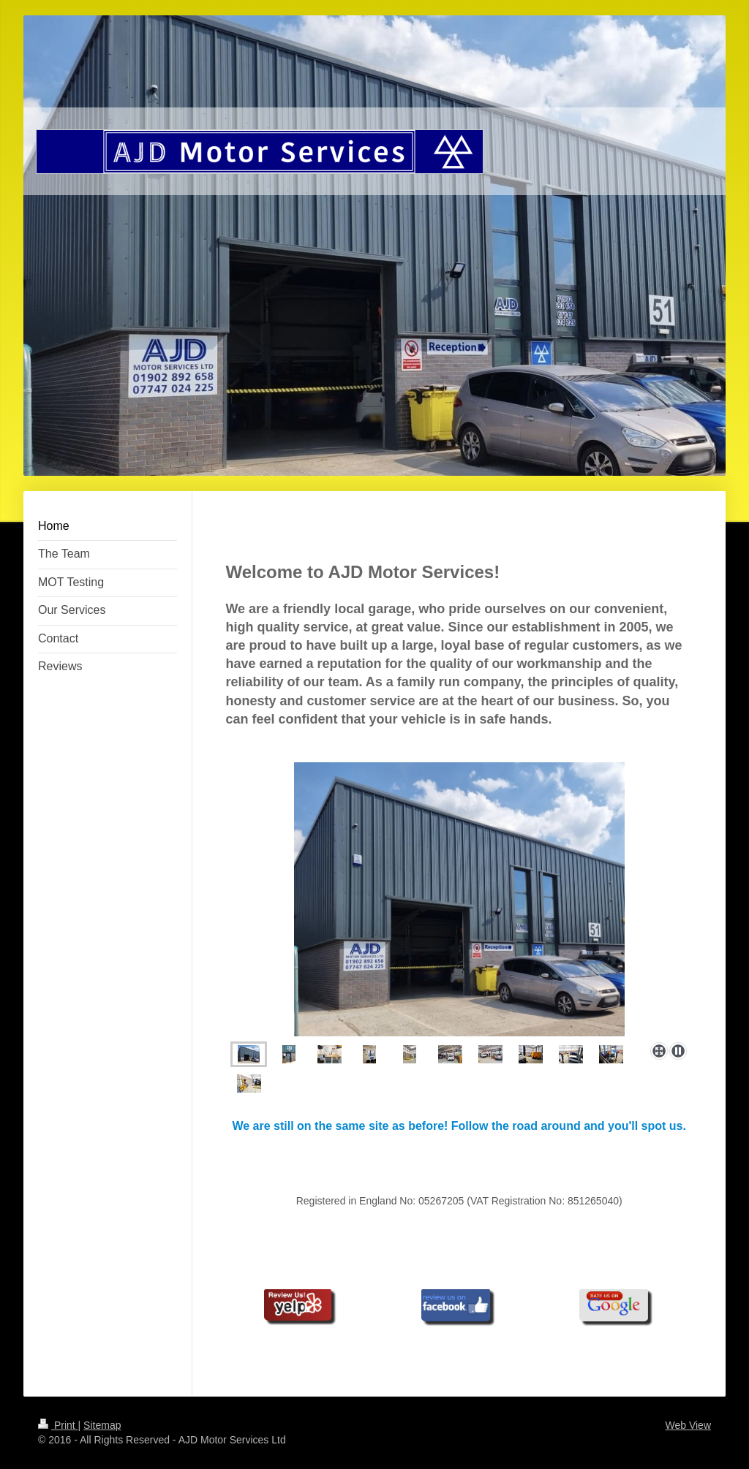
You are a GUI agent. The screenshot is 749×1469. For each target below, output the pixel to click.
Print (58, 1425)
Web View (688, 1425)
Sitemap (102, 1425)
